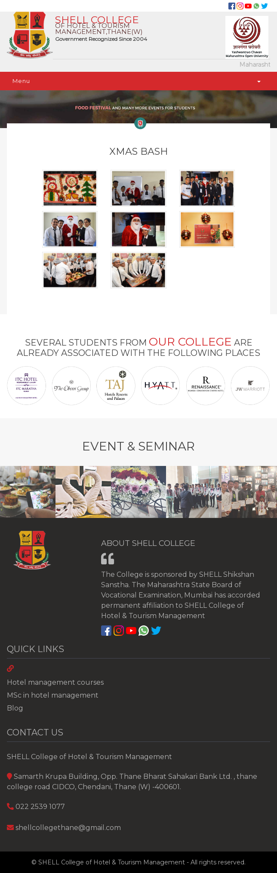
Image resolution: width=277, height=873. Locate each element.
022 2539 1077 (40, 807)
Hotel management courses (55, 682)
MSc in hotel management (52, 695)
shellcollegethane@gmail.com (68, 828)
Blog (15, 708)
